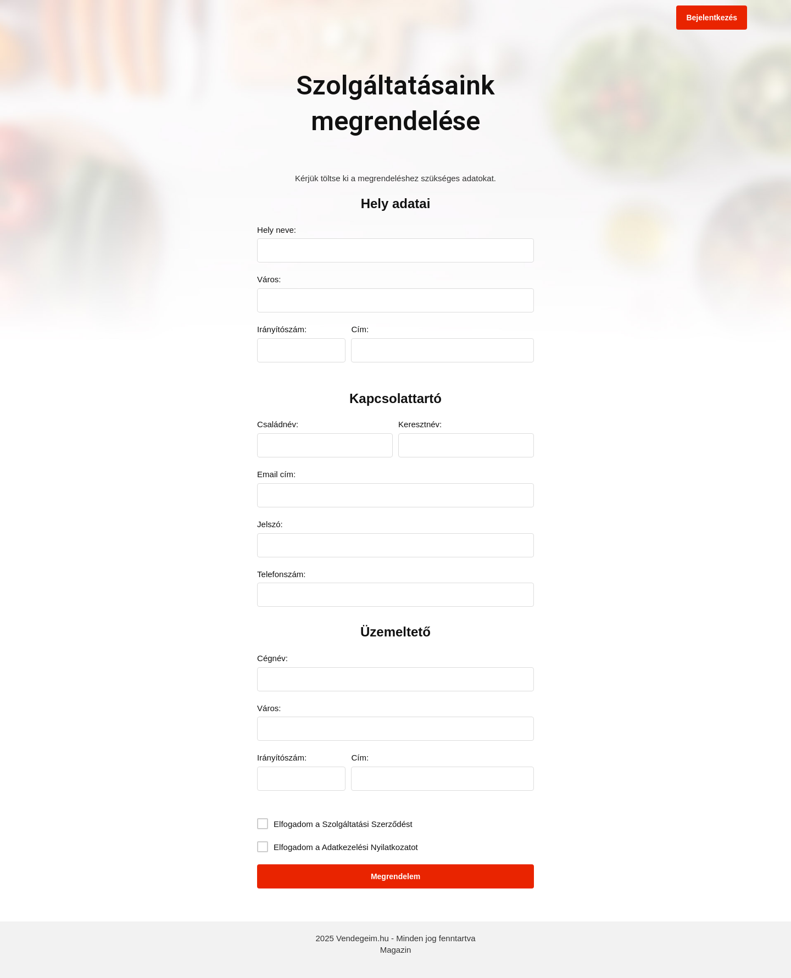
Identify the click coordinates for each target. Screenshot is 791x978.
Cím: (360, 329)
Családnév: (277, 424)
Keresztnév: (420, 424)
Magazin (395, 949)
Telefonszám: (281, 574)
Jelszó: (270, 524)
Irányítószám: (282, 329)
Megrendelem (395, 876)
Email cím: (276, 474)
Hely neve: (276, 229)
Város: (269, 279)
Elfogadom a (343, 824)
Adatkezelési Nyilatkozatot (370, 847)
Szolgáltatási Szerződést (367, 824)
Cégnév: (272, 658)
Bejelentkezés (711, 17)
